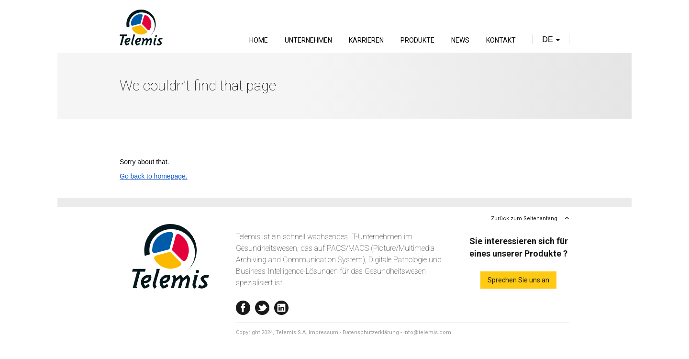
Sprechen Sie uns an (518, 280)
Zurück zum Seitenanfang (524, 218)
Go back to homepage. (154, 176)
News (460, 40)
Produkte (417, 40)
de (551, 39)
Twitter (262, 306)
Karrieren (366, 40)
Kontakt (501, 40)
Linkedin (281, 306)
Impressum (323, 332)
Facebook (243, 306)
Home (258, 40)
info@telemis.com (427, 332)
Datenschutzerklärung (371, 332)
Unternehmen (308, 40)
